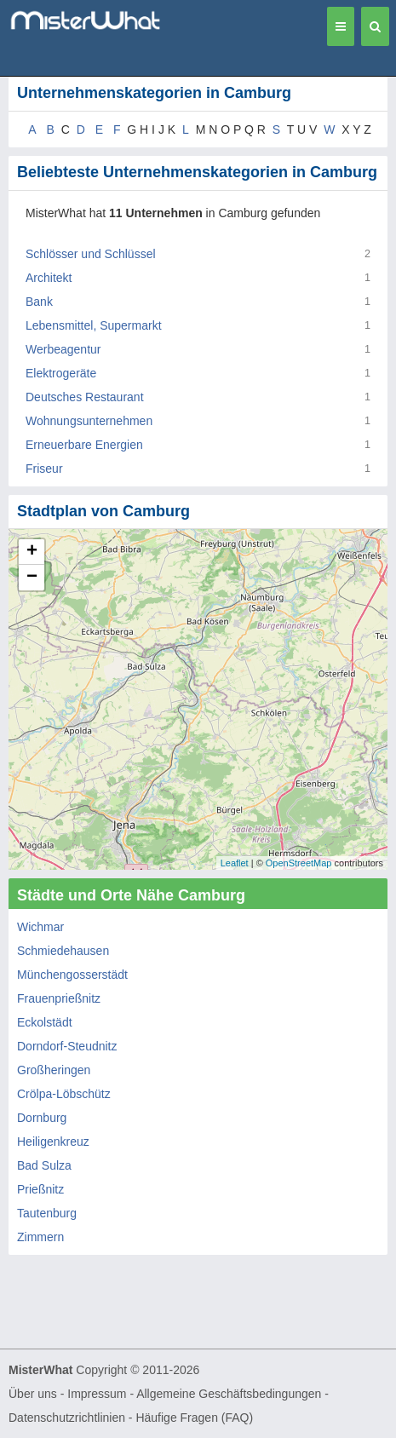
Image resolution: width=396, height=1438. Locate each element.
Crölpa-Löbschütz (64, 1094)
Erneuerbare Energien (84, 445)
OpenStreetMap (299, 863)
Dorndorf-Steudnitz (67, 1046)
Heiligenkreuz (53, 1141)
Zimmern (40, 1237)
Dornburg (41, 1118)
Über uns (33, 1394)
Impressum (96, 1394)
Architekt (49, 278)
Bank (39, 301)
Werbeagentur (63, 349)
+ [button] (31, 552)
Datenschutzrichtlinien (67, 1417)
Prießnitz (40, 1189)
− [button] (31, 577)
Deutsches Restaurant (85, 397)
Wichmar (40, 927)
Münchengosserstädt (72, 974)
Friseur (44, 468)
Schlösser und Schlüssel (91, 254)
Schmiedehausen (63, 951)
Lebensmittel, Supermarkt (94, 325)
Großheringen (53, 1070)
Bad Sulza (44, 1165)
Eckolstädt (44, 1022)
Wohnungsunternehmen (89, 421)
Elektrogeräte (61, 373)
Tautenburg (47, 1213)
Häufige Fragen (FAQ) (194, 1417)
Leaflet (235, 863)
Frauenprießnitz (58, 998)
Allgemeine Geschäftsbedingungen (228, 1394)
